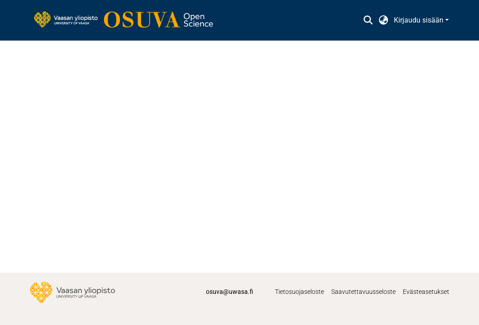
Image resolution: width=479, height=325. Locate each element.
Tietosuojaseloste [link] (299, 291)
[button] (368, 20)
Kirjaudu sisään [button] (419, 20)
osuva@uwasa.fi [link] (229, 291)
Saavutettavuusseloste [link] (363, 291)
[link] (128, 20)
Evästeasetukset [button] (426, 291)
